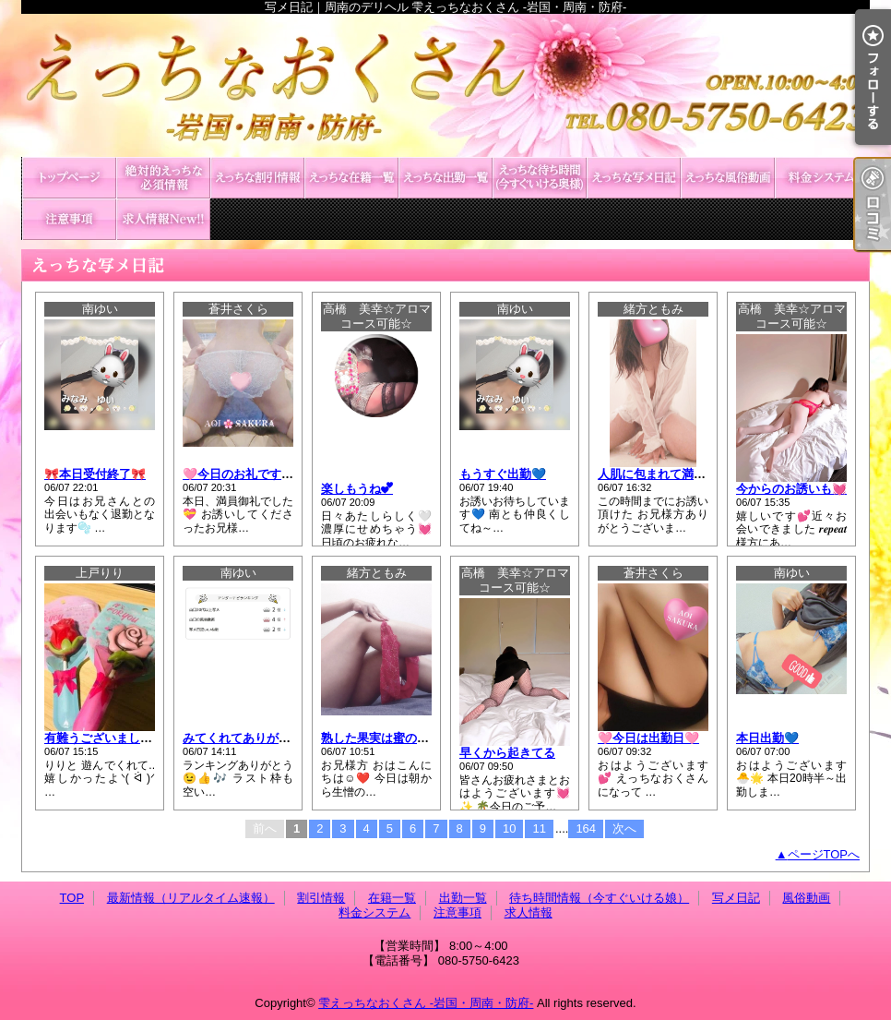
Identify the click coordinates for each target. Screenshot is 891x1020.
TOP (69, 177)
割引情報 (257, 177)
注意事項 (69, 219)
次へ (624, 828)
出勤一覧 (445, 177)
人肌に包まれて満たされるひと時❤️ (695, 474)
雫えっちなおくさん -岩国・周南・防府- (425, 1003)
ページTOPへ (824, 854)
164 (586, 828)
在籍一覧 (351, 177)
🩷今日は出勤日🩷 (648, 738)
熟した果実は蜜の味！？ (387, 738)
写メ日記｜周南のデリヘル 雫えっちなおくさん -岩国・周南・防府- (445, 85)
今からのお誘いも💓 (791, 489)
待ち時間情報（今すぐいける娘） (540, 177)
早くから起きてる (507, 753)
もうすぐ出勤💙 (502, 474)
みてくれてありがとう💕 (250, 738)
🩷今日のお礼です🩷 (239, 474)
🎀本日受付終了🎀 (95, 474)
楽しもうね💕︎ (357, 489)
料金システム (822, 177)
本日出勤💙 (767, 738)
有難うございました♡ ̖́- (108, 738)
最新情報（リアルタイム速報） (163, 177)
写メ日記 (634, 177)
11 (538, 828)
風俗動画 (728, 177)
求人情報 (163, 219)
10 (509, 828)
